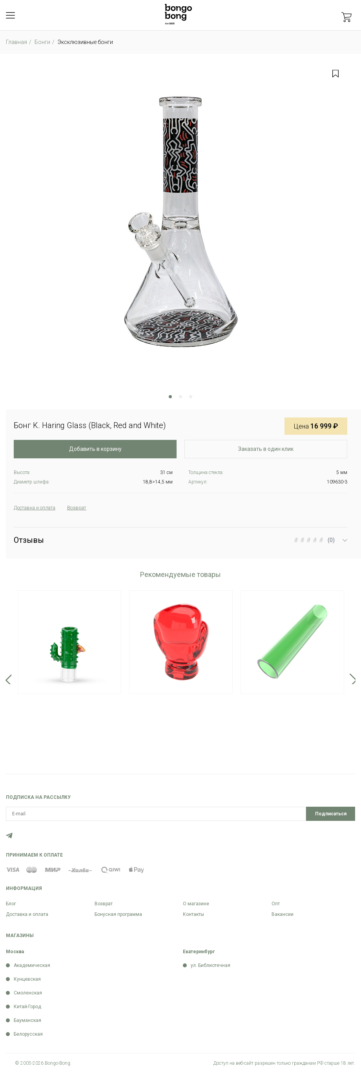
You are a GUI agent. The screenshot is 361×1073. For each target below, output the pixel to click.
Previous (7, 679)
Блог (11, 903)
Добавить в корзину (95, 449)
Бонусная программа (118, 914)
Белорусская (28, 1034)
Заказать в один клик (266, 449)
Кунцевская (27, 979)
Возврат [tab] (86, 508)
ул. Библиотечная (210, 965)
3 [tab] (190, 396)
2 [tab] (180, 396)
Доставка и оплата (27, 914)
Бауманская (27, 1020)
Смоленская (28, 993)
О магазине (196, 903)
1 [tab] (170, 396)
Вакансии (283, 914)
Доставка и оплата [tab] (38, 508)
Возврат (104, 903)
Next (353, 679)
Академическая (32, 965)
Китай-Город (27, 1006)
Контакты (193, 914)
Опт (276, 903)
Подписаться (330, 814)
